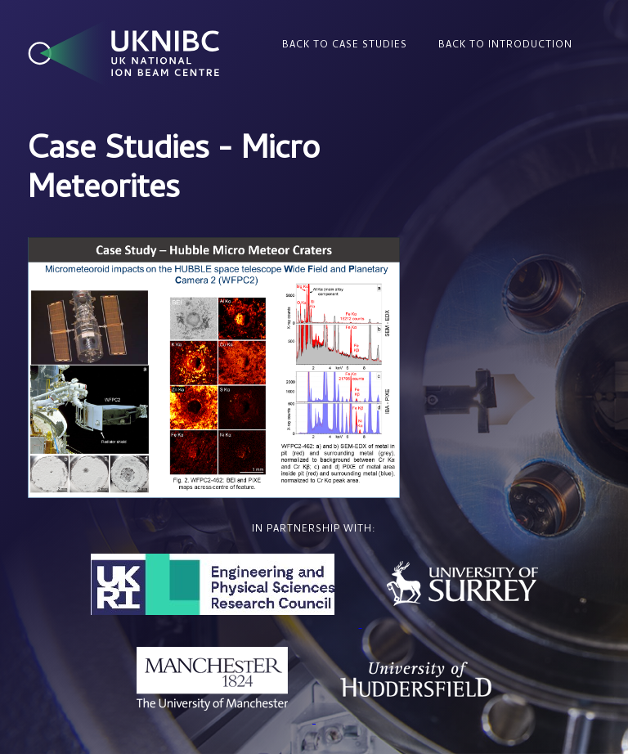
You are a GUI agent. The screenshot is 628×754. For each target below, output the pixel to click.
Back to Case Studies (344, 46)
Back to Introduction (505, 46)
